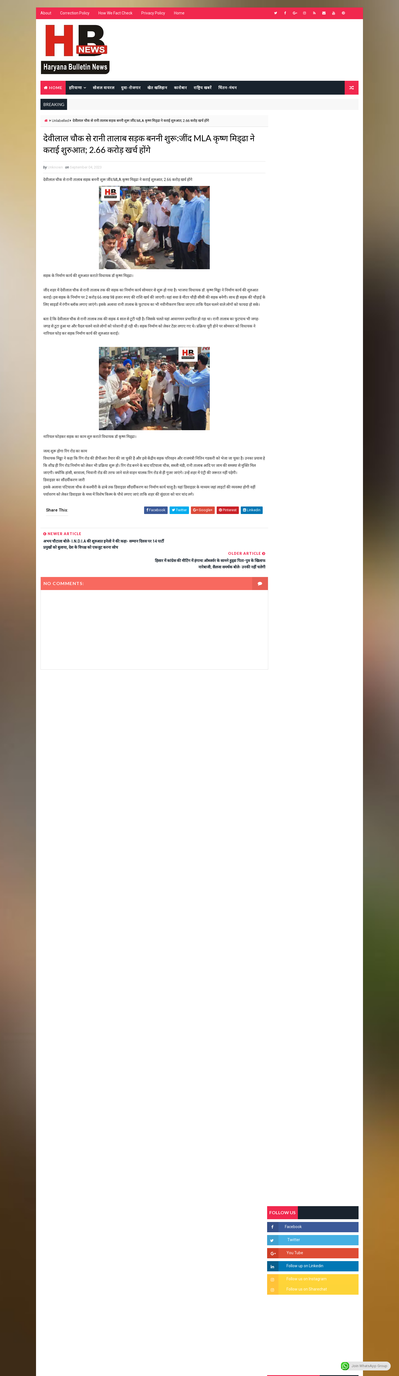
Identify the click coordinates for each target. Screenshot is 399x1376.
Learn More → (59, 1213)
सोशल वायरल (103, 87)
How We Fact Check (115, 14)
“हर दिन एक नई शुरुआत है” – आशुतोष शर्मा (324, 699)
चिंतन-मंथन (227, 87)
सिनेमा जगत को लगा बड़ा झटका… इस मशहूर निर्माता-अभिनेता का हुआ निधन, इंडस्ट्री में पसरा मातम (325, 817)
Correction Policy (74, 14)
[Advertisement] (148, 724)
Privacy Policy (153, 14)
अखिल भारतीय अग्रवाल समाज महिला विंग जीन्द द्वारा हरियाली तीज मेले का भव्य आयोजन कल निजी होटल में (326, 727)
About (45, 14)
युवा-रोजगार (130, 87)
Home (179, 14)
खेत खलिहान (157, 87)
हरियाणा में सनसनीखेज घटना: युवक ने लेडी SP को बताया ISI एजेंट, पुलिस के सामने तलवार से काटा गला (326, 681)
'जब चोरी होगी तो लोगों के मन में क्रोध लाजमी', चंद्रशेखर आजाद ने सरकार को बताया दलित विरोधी (325, 658)
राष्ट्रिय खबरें (202, 87)
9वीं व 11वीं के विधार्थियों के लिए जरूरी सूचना (326, 767)
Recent (282, 537)
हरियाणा (75, 87)
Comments (344, 537)
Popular (313, 537)
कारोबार (180, 87)
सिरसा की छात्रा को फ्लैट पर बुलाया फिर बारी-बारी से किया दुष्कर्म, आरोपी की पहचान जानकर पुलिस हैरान (326, 634)
